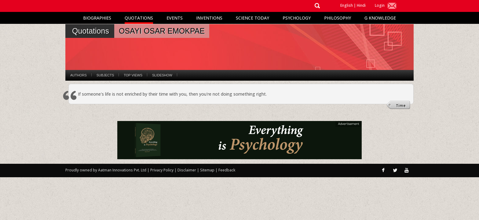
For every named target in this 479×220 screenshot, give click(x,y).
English (346, 5)
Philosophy (337, 18)
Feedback (226, 170)
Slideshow (162, 75)
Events (174, 18)
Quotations (139, 18)
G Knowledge (380, 18)
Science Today (252, 18)
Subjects (105, 75)
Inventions (209, 18)
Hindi (361, 5)
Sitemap (207, 170)
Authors (78, 75)
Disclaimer (186, 170)
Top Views (133, 75)
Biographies (97, 18)
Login (380, 5)
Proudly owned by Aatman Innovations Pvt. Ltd (105, 170)
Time (401, 105)
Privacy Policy (162, 170)
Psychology (297, 18)
